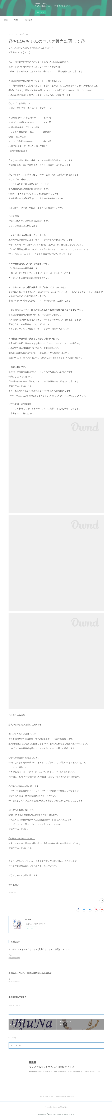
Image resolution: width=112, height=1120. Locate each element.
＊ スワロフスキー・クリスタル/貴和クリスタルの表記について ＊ (39, 949)
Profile (16, 20)
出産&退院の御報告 (18, 997)
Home (5, 20)
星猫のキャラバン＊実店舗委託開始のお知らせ (30, 973)
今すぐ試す (40, 12)
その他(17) (12, 892)
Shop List (28, 20)
